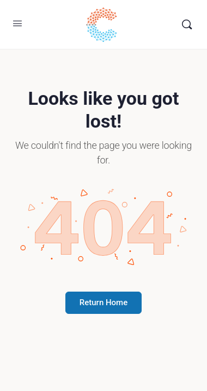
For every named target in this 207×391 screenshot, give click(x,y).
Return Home (103, 302)
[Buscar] (186, 24)
